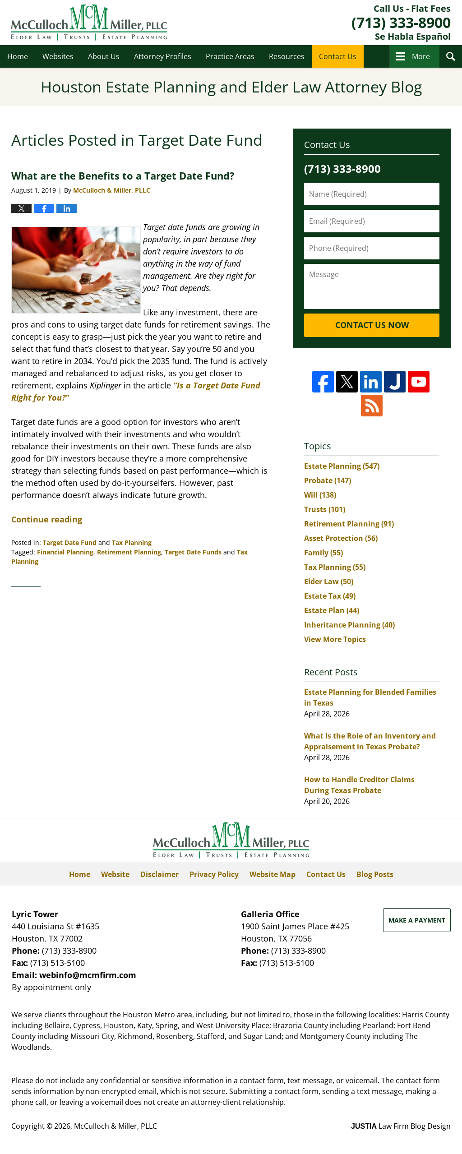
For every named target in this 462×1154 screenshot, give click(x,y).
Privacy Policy (214, 874)
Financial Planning (65, 552)
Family (323, 553)
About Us (104, 56)
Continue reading (46, 519)
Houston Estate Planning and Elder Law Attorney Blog (89, 23)
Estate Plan (331, 610)
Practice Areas (230, 56)
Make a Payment (416, 920)
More (421, 56)
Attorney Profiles (162, 56)
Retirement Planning (129, 552)
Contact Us (337, 56)
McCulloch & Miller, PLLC (115, 1126)
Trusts (324, 509)
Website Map (272, 874)
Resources (287, 56)
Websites (58, 56)
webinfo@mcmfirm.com (87, 974)
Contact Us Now (372, 324)
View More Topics (335, 639)
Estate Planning (341, 466)
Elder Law (328, 581)
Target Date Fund (70, 542)
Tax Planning (132, 542)
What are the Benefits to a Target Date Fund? (123, 175)
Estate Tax (330, 596)
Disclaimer (159, 874)
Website (115, 874)
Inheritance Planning (349, 625)
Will (320, 495)
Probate (327, 480)
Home (17, 56)
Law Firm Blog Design (401, 1126)
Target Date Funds (193, 552)
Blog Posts (374, 874)
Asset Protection (341, 538)
